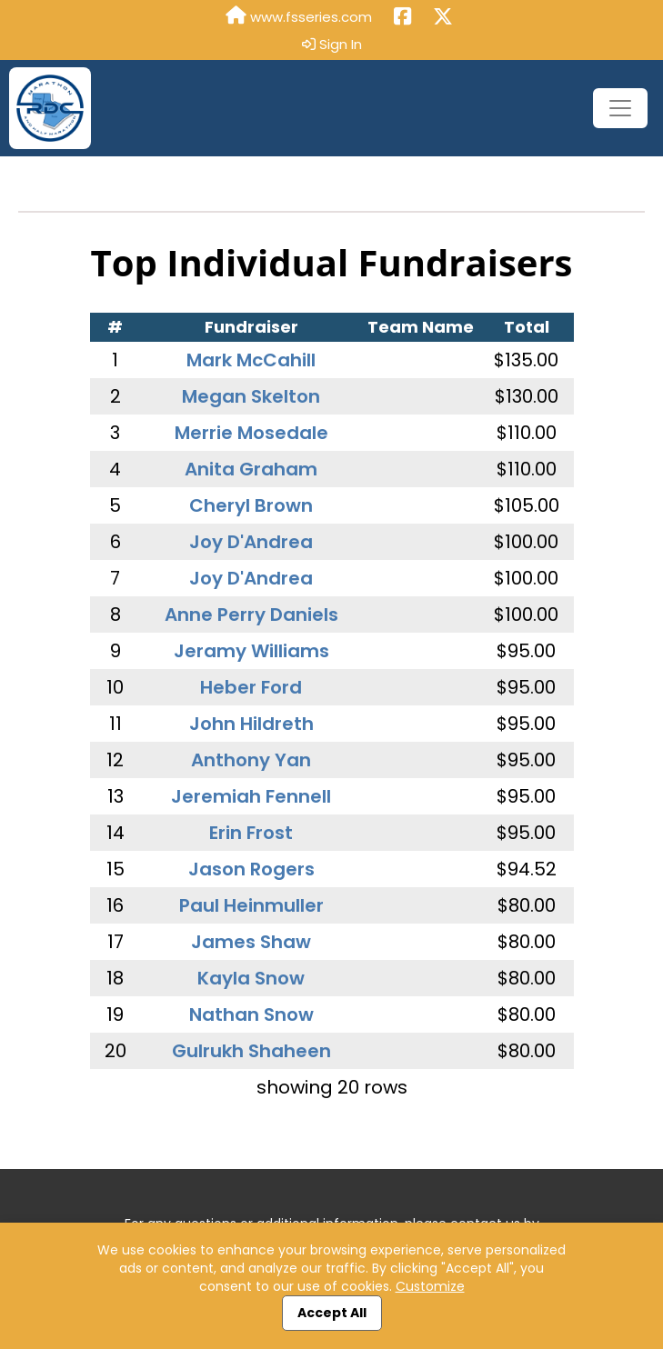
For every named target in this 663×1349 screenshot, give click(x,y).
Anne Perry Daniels (251, 614)
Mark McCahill (251, 360)
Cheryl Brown (251, 505)
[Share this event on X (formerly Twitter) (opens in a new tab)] (443, 17)
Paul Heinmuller (251, 905)
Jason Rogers (251, 869)
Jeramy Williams (251, 651)
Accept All (332, 1313)
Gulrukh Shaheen (251, 1051)
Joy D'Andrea (251, 542)
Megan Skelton (251, 396)
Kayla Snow (251, 978)
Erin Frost (251, 832)
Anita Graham (251, 469)
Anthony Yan (251, 760)
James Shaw (251, 941)
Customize (430, 1286)
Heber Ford (251, 687)
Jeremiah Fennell (251, 796)
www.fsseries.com (299, 16)
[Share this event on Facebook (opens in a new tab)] (402, 17)
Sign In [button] (332, 44)
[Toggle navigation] (620, 108)
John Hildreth (251, 723)
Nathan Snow (251, 1014)
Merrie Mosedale (251, 432)
